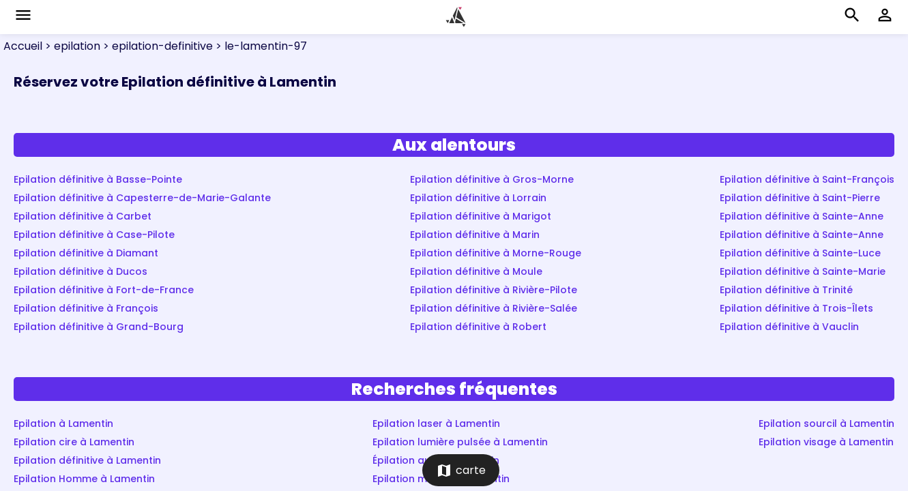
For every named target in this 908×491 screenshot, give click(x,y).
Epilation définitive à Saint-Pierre (800, 198)
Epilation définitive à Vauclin (789, 326)
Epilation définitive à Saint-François (807, 179)
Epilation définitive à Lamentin (87, 460)
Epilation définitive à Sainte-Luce (800, 253)
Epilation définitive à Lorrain (478, 198)
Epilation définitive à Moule (476, 271)
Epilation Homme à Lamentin (84, 479)
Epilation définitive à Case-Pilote (94, 234)
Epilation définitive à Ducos (80, 271)
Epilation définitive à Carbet (82, 216)
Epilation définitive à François (86, 308)
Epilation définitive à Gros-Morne (492, 179)
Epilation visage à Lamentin (826, 442)
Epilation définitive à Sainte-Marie (802, 271)
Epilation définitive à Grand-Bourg (99, 326)
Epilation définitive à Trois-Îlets (796, 308)
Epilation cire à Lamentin (74, 442)
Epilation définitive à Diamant (86, 253)
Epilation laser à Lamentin (436, 423)
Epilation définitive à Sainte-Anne (801, 216)
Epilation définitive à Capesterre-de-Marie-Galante (142, 198)
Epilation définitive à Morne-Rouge (495, 253)
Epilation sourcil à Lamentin (826, 423)
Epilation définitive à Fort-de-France (104, 290)
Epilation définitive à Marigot (480, 216)
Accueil (22, 46)
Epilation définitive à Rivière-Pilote (493, 290)
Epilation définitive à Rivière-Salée (493, 308)
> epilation (71, 46)
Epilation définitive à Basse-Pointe (98, 179)
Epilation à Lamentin (63, 423)
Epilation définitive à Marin (475, 234)
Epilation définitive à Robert (478, 326)
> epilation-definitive (156, 46)
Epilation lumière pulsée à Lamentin (460, 442)
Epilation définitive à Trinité (786, 290)
